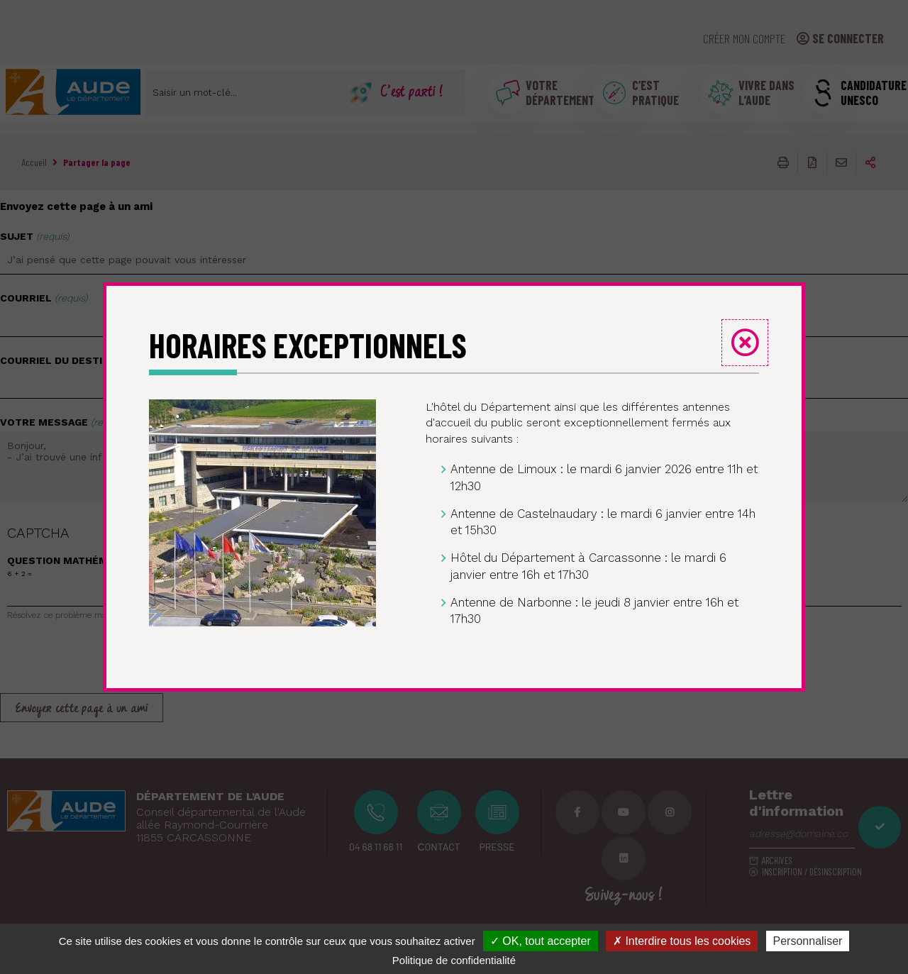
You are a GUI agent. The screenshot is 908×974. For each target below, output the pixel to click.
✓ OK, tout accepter (540, 941)
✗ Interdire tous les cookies (682, 941)
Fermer (745, 342)
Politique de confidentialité (454, 960)
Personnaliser (808, 941)
